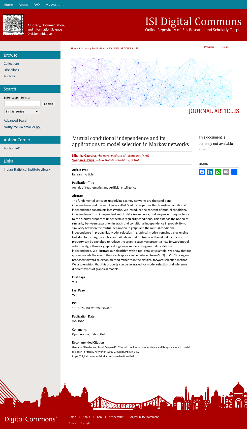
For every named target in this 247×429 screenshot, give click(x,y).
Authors (9, 76)
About (87, 417)
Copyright (85, 423)
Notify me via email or (22, 127)
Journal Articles (214, 111)
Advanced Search (16, 120)
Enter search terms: (17, 97)
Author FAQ (12, 148)
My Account (116, 417)
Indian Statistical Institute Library (27, 169)
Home (74, 48)
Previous (209, 47)
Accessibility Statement (144, 417)
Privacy (72, 423)
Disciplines (11, 70)
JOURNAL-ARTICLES (120, 48)
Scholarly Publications (93, 48)
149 (136, 48)
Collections (11, 63)
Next (225, 47)
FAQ (100, 417)
